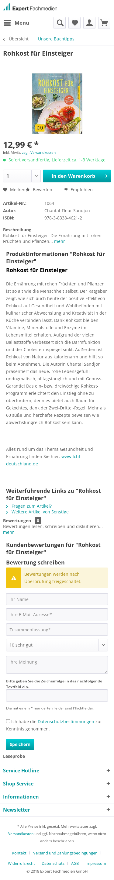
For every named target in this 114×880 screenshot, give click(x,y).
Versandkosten (20, 833)
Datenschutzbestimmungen (66, 721)
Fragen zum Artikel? (29, 506)
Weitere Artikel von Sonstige (37, 512)
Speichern (20, 744)
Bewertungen (17, 520)
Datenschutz (53, 863)
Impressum (95, 863)
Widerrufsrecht (21, 863)
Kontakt (19, 853)
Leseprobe (14, 756)
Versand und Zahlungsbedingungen (65, 853)
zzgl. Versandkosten (39, 152)
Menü (16, 22)
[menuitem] (16, 23)
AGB (75, 863)
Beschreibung (17, 230)
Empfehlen (78, 189)
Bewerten (40, 189)
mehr (59, 241)
